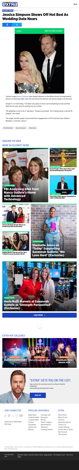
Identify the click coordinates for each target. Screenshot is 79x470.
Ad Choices (27, 447)
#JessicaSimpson (21, 128)
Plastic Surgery (46, 422)
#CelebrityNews (8, 128)
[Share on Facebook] (7, 25)
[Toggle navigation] (75, 4)
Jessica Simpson (23, 96)
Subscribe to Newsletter (13, 422)
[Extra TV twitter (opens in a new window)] (13, 415)
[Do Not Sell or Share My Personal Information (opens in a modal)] (66, 432)
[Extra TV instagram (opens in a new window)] (16, 415)
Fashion (31, 422)
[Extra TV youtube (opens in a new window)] (21, 415)
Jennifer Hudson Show (36, 455)
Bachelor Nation (23, 455)
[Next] (74, 352)
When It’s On (62, 417)
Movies (43, 420)
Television (44, 427)
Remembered (46, 425)
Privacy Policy (8, 447)
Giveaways (32, 425)
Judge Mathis (48, 455)
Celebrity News (8, 10)
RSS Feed (7, 424)
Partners (61, 420)
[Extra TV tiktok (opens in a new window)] (5, 415)
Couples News (33, 420)
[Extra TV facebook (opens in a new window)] (9, 415)
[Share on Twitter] (17, 25)
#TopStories (32, 128)
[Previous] (4, 352)
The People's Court (59, 455)
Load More (39, 315)
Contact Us (62, 425)
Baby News (32, 415)
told (13, 104)
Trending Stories (47, 429)
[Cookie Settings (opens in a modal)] (63, 427)
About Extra (62, 415)
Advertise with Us (64, 422)
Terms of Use (18, 447)
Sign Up (38, 395)
